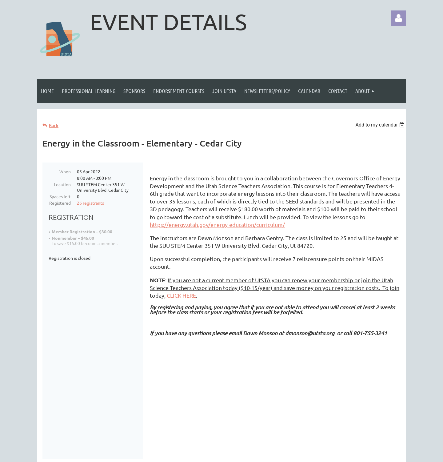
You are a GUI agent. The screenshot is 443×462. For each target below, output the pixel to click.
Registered (60, 203)
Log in (398, 18)
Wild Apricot (333, 454)
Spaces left (60, 196)
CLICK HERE (181, 295)
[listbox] (380, 125)
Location (62, 184)
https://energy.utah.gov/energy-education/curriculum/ (217, 224)
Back (53, 125)
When (65, 171)
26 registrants (90, 203)
